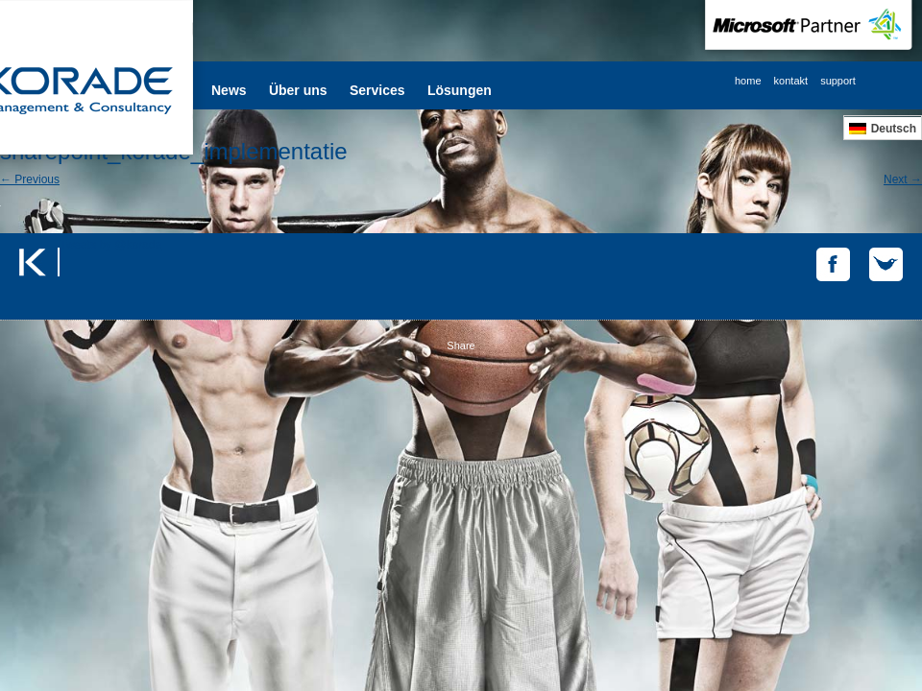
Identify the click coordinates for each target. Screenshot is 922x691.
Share (460, 345)
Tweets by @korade (110, 244)
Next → (903, 179)
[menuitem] (882, 128)
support (838, 80)
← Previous (30, 179)
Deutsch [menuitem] (893, 128)
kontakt (791, 80)
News (229, 90)
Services (377, 90)
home (748, 80)
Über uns (298, 90)
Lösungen (459, 90)
